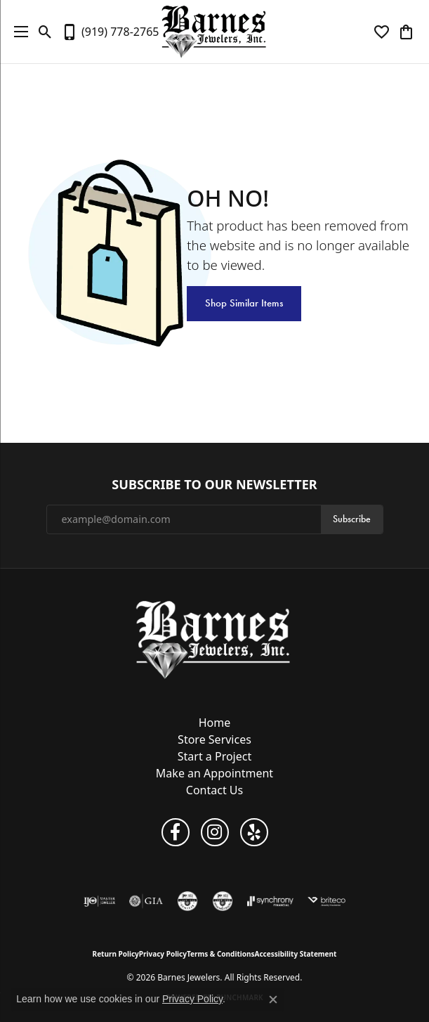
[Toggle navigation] (17, 31)
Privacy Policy (163, 953)
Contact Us (214, 790)
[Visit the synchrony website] (270, 901)
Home (215, 722)
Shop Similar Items (244, 303)
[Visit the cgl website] (187, 901)
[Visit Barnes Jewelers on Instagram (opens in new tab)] (215, 832)
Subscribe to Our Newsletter (214, 485)
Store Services (214, 739)
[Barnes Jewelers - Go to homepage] (214, 639)
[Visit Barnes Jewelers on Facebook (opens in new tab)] (175, 832)
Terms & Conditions (221, 953)
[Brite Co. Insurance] (326, 901)
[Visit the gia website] (146, 901)
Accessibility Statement (296, 953)
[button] (45, 32)
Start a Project (214, 756)
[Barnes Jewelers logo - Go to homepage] (214, 31)
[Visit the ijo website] (99, 901)
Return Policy (116, 953)
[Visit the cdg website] (222, 901)
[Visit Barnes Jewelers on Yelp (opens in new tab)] (254, 832)
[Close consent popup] (273, 999)
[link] (110, 32)
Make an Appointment (214, 773)
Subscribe (352, 519)
